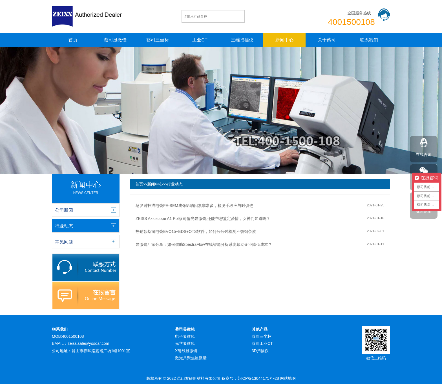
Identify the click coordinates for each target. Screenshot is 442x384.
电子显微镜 (185, 336)
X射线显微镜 (186, 350)
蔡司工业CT (262, 343)
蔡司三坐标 (157, 39)
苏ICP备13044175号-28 (258, 378)
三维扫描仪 (242, 39)
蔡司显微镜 (115, 39)
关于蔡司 (327, 39)
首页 (73, 39)
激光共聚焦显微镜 (191, 358)
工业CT (199, 39)
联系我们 (369, 39)
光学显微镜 (185, 343)
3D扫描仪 (260, 350)
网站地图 (288, 378)
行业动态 (175, 184)
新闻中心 (284, 39)
